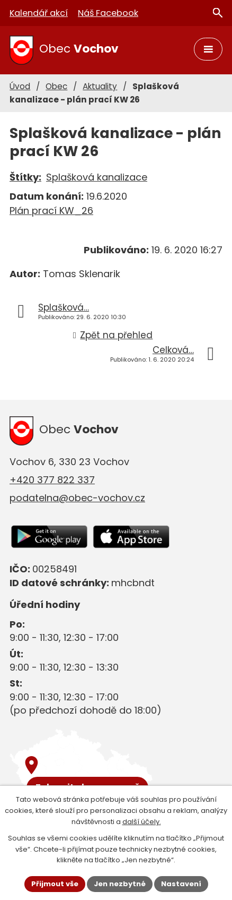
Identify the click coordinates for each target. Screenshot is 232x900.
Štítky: (25, 177)
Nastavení (181, 884)
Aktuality (100, 86)
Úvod (20, 86)
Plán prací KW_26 (51, 210)
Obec (56, 86)
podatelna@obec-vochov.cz (77, 497)
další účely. (141, 822)
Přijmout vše (54, 884)
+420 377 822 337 (52, 479)
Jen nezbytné (120, 884)
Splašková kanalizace (96, 177)
